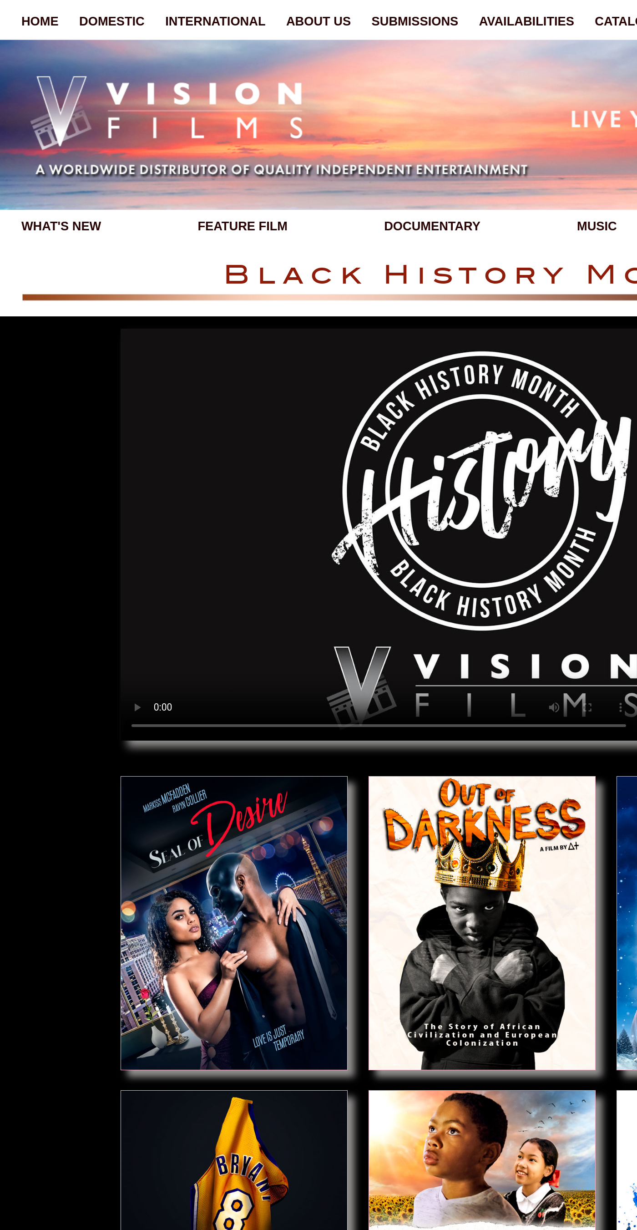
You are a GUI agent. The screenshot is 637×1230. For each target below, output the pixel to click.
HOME (40, 21)
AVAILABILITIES (526, 21)
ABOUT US (318, 21)
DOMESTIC (112, 21)
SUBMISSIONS (415, 21)
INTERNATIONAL (215, 21)
